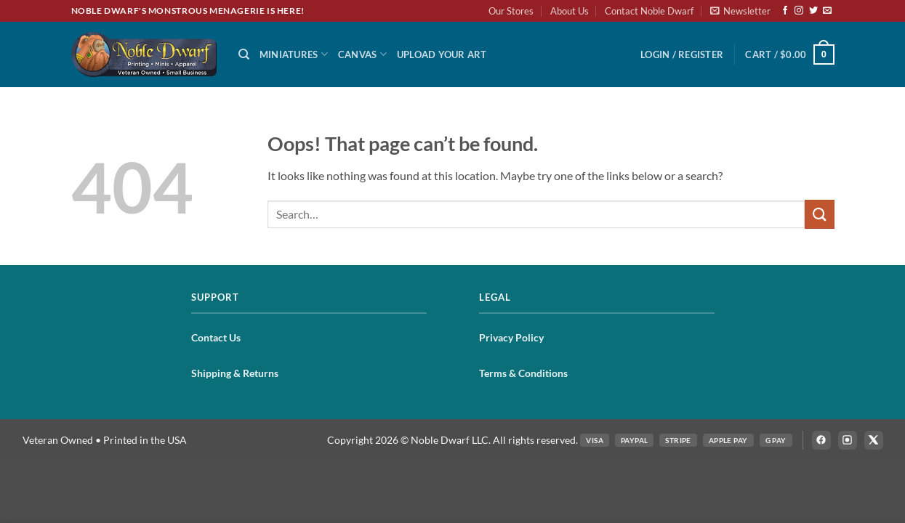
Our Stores (511, 11)
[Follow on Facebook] (785, 11)
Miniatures (294, 54)
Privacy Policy (511, 337)
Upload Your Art (442, 54)
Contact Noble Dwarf (649, 11)
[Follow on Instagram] (799, 11)
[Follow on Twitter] (813, 11)
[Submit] (819, 214)
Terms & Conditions (523, 373)
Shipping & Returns (234, 373)
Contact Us (216, 337)
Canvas (362, 54)
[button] (740, 10)
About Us (569, 11)
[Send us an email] (827, 11)
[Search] (243, 54)
